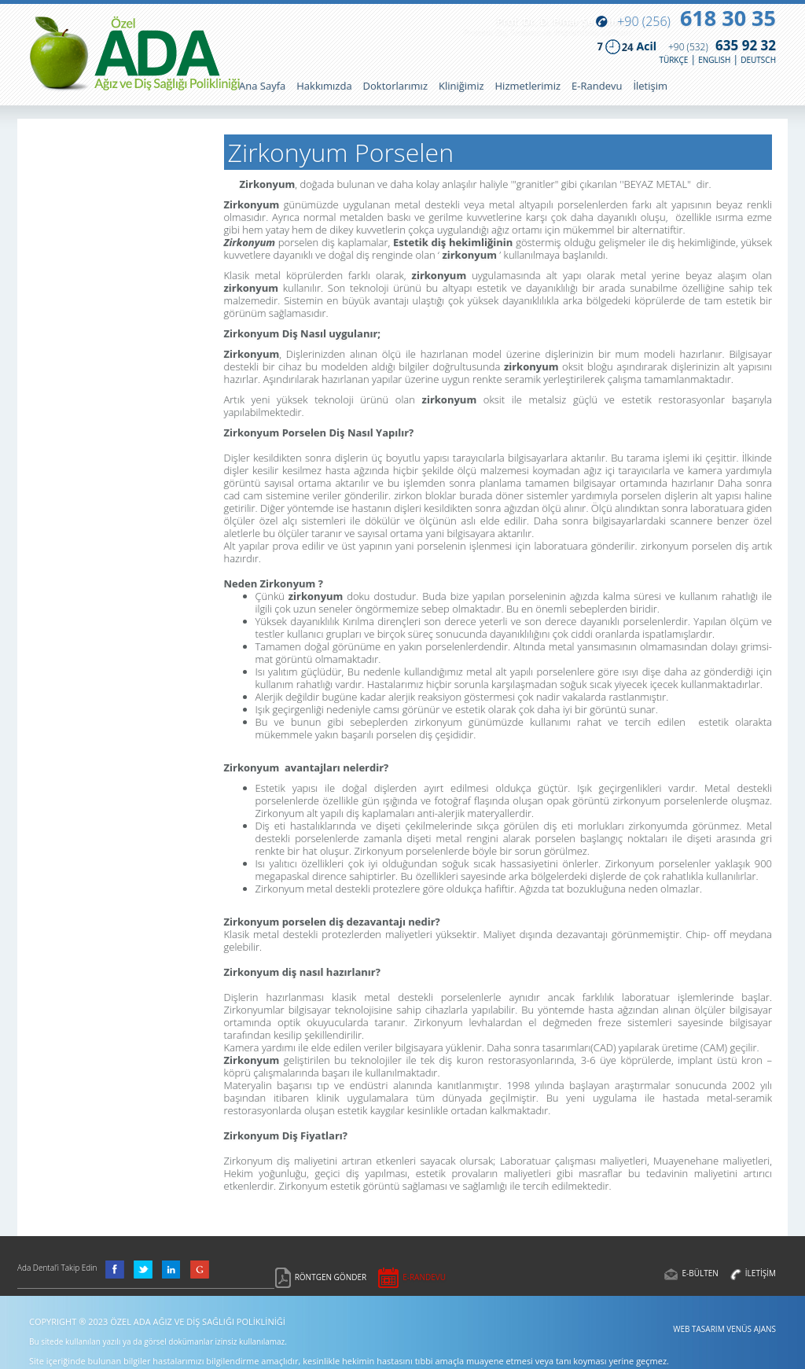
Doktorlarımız (395, 86)
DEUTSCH (758, 59)
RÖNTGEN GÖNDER (331, 1277)
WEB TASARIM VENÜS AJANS (724, 1328)
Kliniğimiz (461, 86)
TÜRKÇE (673, 59)
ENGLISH (714, 59)
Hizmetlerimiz (528, 86)
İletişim (650, 86)
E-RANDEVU (424, 1277)
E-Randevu (597, 86)
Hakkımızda (323, 86)
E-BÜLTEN (700, 1273)
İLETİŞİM (760, 1273)
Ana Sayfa (262, 86)
